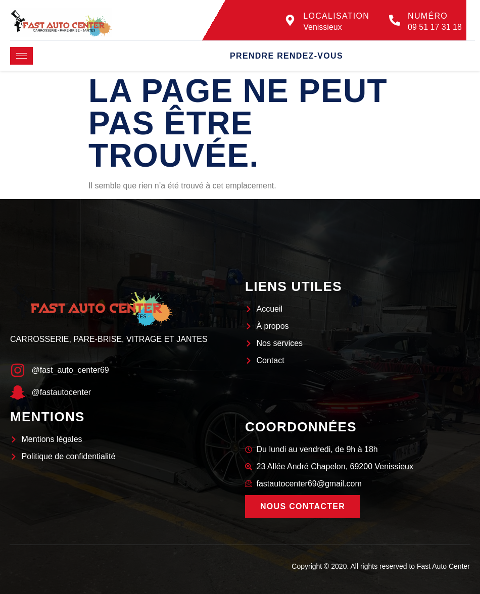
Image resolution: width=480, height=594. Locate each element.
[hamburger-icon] (21, 56)
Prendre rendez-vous (286, 56)
